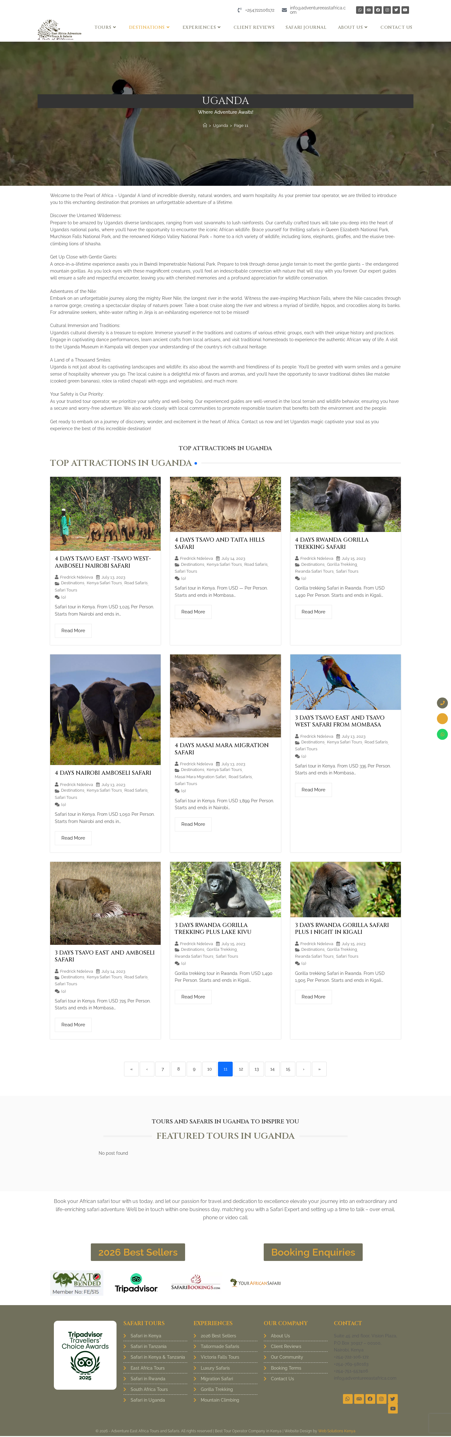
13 (257, 1068)
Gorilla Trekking (342, 564)
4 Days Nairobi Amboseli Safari (103, 773)
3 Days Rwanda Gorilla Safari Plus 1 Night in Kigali (342, 928)
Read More (73, 630)
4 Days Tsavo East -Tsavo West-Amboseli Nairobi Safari (103, 562)
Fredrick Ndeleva (76, 577)
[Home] (205, 125)
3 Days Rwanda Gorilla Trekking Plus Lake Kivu (213, 928)
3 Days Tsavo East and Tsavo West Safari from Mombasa (340, 721)
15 (288, 1068)
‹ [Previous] (147, 1068)
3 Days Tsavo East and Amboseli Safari (105, 956)
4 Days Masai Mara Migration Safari (222, 749)
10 (209, 1068)
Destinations (72, 582)
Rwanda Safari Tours (314, 571)
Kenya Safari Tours (104, 582)
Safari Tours (66, 589)
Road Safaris (136, 582)
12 (241, 1068)
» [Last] (319, 1068)
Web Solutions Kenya (336, 1432)
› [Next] (303, 1068)
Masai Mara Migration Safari (200, 776)
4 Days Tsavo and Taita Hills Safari (220, 543)
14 (272, 1068)
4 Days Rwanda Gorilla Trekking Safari (332, 543)
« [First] (131, 1068)
